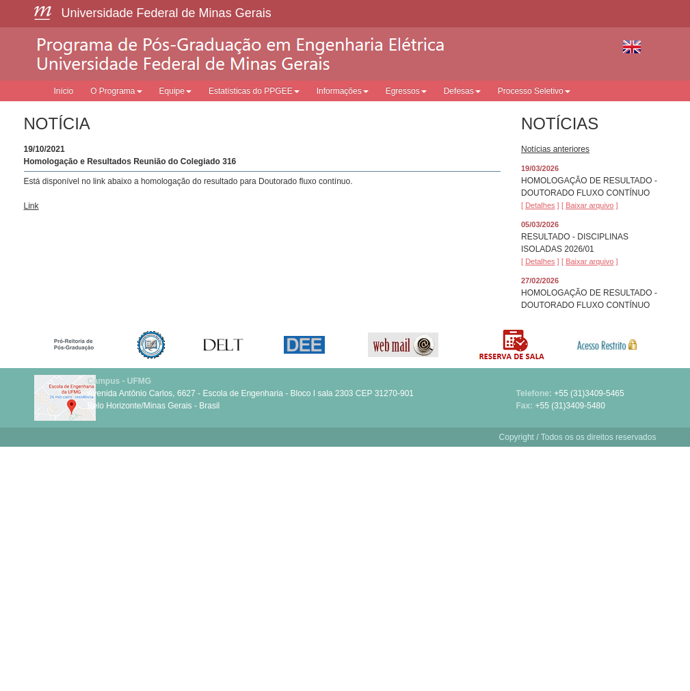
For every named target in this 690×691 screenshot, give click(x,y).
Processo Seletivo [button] (534, 91)
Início (64, 91)
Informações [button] (343, 91)
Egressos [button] (406, 91)
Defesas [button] (462, 91)
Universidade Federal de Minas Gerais (166, 13)
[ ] (540, 205)
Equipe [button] (175, 91)
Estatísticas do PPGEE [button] (254, 91)
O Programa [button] (116, 91)
